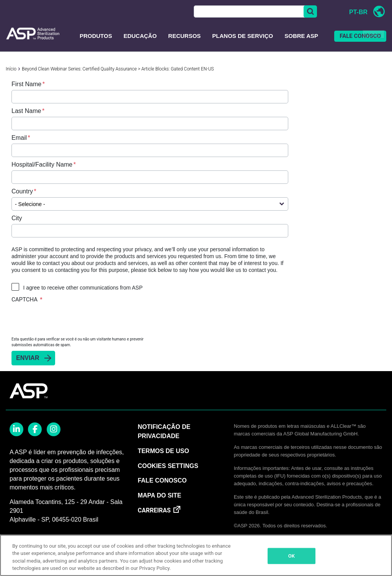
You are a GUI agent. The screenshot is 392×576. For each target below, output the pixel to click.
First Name (26, 84)
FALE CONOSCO (360, 36)
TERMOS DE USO (163, 451)
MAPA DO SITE (159, 495)
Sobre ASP (301, 36)
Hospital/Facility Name (41, 164)
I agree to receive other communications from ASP (82, 288)
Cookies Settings (168, 466)
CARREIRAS (154, 510)
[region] (196, 555)
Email (19, 137)
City (16, 218)
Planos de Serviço (242, 36)
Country (22, 191)
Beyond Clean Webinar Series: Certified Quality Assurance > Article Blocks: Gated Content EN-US (118, 69)
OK (291, 556)
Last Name (26, 111)
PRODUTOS (96, 36)
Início (11, 69)
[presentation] (69, 319)
